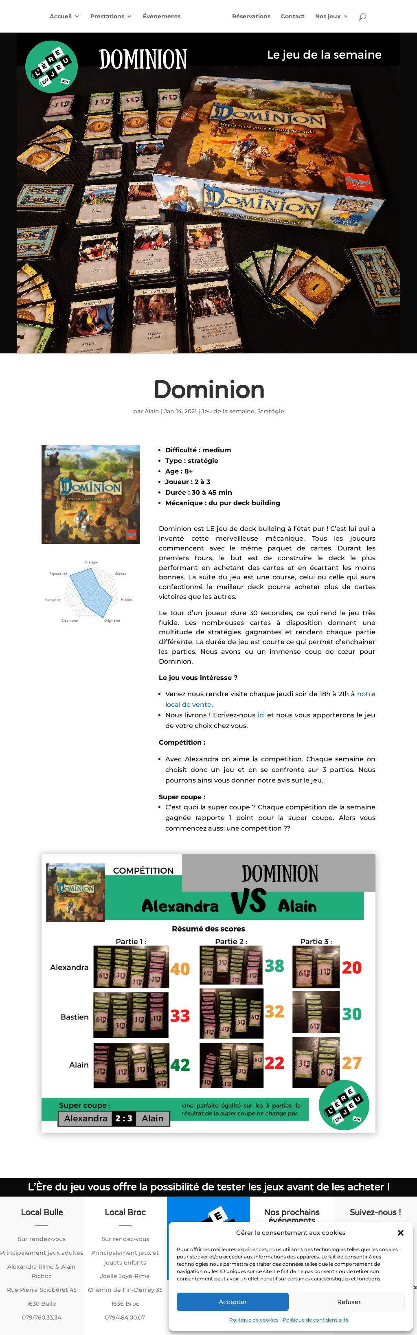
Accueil (61, 16)
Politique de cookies (254, 1320)
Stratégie (270, 411)
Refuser (349, 1302)
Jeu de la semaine (228, 411)
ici (262, 715)
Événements (161, 16)
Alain (152, 411)
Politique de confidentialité (316, 1320)
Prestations (107, 16)
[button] (401, 1233)
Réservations (251, 16)
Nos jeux (327, 16)
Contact (293, 16)
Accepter (233, 1302)
